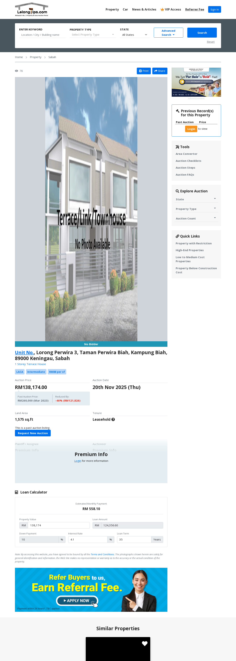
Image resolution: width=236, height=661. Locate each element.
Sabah (52, 57)
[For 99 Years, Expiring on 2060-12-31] (113, 419)
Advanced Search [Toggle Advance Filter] (168, 33)
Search (202, 32)
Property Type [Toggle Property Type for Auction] (196, 209)
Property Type (80, 29)
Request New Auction (33, 433)
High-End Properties (190, 250)
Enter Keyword (30, 29)
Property (112, 9)
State (124, 29)
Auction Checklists (188, 161)
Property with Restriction (194, 243)
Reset (211, 41)
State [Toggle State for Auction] (196, 199)
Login (77, 461)
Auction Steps (185, 167)
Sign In (215, 9)
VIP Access (170, 9)
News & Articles (144, 9)
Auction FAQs (185, 174)
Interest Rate (75, 533)
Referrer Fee (194, 9)
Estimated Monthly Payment (91, 503)
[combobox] (93, 35)
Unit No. (24, 352)
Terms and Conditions (102, 554)
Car (125, 9)
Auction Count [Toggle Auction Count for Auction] (196, 218)
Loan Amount (100, 519)
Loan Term (123, 533)
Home (19, 57)
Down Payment (27, 533)
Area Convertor (186, 154)
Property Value (27, 519)
